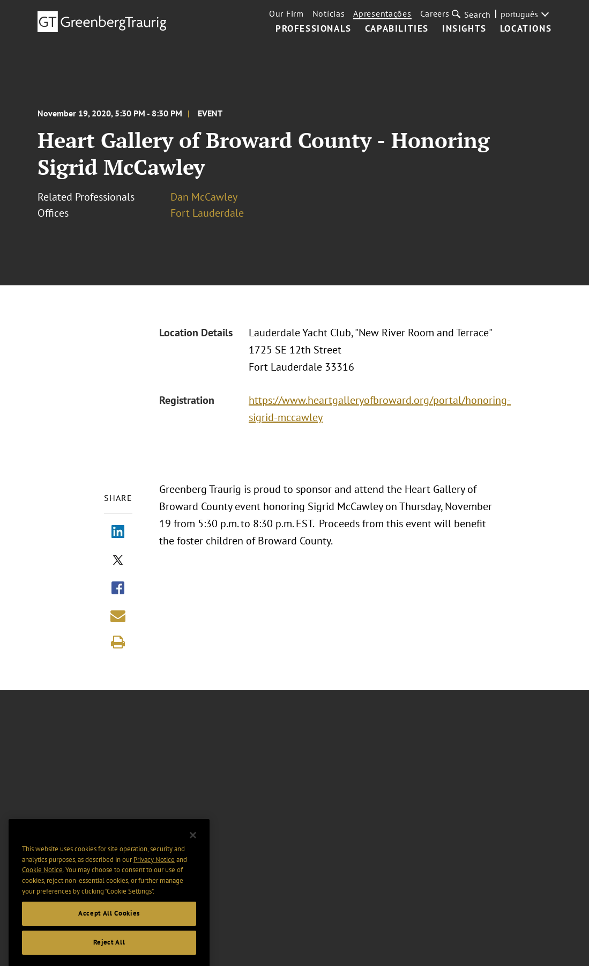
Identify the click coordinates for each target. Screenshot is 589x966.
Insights (464, 29)
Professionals (313, 29)
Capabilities (397, 29)
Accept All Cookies (109, 922)
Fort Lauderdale (207, 213)
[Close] (193, 844)
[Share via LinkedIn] (117, 532)
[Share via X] (117, 561)
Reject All (109, 951)
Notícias (328, 13)
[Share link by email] (117, 615)
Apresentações (382, 13)
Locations (525, 29)
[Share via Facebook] (117, 589)
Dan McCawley (203, 197)
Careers (435, 13)
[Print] (118, 642)
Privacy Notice (154, 868)
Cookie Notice (42, 878)
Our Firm (286, 13)
